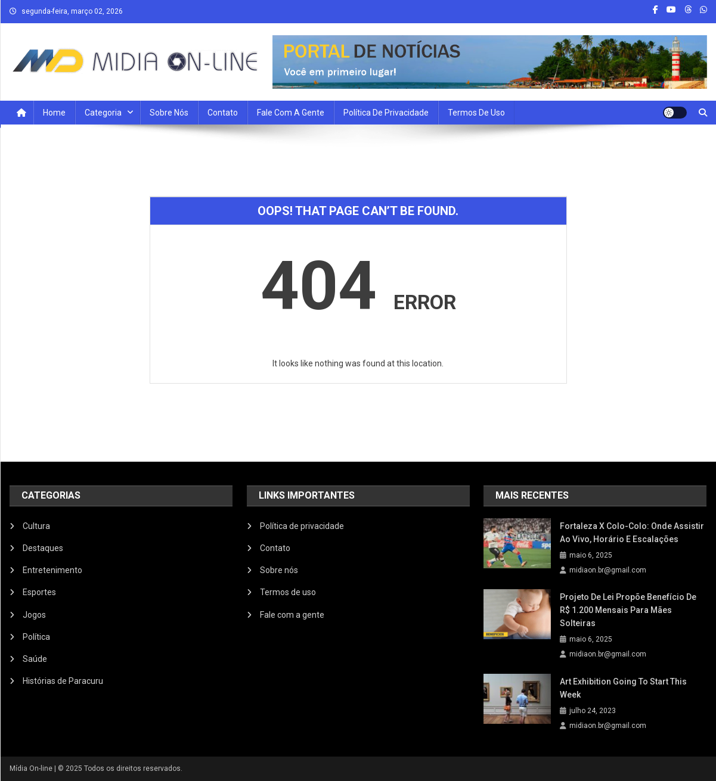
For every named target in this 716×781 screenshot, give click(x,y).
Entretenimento (52, 570)
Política (36, 637)
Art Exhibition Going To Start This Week (623, 688)
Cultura (36, 526)
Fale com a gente (292, 615)
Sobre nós (169, 112)
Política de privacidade (386, 112)
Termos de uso (476, 112)
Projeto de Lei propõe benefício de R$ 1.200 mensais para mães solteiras (628, 610)
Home (54, 112)
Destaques (43, 548)
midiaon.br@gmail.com (607, 570)
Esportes (39, 592)
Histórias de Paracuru (63, 681)
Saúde (35, 659)
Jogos (34, 615)
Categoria (103, 112)
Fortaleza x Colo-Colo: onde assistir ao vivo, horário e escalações (632, 532)
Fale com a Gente (290, 112)
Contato (222, 112)
